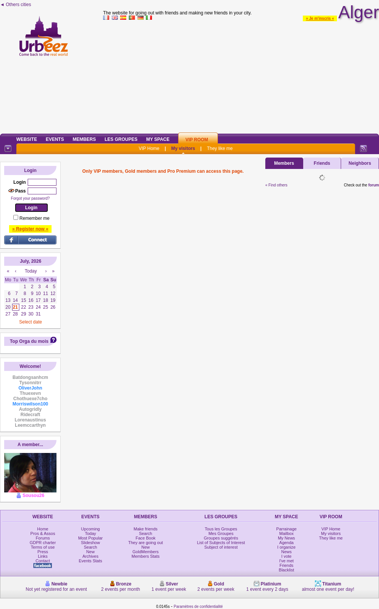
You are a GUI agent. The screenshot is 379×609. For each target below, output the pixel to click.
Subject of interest (221, 547)
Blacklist (286, 570)
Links (43, 556)
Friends (322, 163)
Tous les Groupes (221, 529)
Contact (43, 561)
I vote (286, 556)
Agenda (286, 542)
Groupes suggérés (221, 538)
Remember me (34, 218)
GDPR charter (43, 542)
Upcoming (90, 529)
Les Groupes (121, 139)
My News (286, 538)
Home (42, 529)
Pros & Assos (42, 533)
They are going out (145, 542)
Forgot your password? (30, 198)
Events (55, 139)
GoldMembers (146, 551)
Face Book (146, 538)
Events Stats (90, 561)
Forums (43, 538)
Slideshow (90, 542)
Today (90, 533)
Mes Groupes (220, 533)
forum (373, 185)
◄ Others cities (15, 4)
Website (26, 139)
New (90, 551)
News (286, 551)
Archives (91, 556)
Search (90, 547)
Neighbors (360, 163)
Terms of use (43, 547)
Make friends (146, 529)
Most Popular (90, 538)
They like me (220, 148)
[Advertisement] (241, 75)
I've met (286, 561)
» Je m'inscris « (320, 18)
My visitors (183, 148)
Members (84, 139)
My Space (158, 139)
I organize (286, 547)
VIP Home (149, 148)
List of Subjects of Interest (221, 542)
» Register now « (30, 229)
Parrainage (286, 529)
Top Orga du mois (29, 341)
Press (43, 551)
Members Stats (146, 556)
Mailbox (286, 533)
